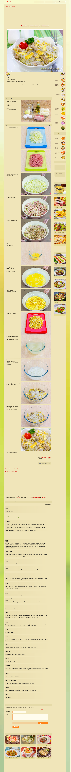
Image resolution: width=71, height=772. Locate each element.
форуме (18, 497)
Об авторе (60, 1)
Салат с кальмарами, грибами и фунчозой (44, 754)
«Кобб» (60, 259)
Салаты (13, 6)
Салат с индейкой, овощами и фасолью (60, 285)
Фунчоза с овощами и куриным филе (28, 754)
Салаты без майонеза (16, 468)
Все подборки (58, 162)
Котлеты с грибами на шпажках (60, 202)
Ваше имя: (8, 711)
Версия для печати (46, 463)
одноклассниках (36, 497)
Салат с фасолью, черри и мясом (60, 227)
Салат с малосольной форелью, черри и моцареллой (60, 310)
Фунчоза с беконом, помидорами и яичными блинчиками (12, 741)
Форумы (50, 1)
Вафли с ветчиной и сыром (60, 214)
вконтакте (30, 497)
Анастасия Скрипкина (46, 457)
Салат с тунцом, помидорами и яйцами (60, 272)
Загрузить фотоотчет (42, 724)
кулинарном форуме (40, 709)
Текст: (7, 714)
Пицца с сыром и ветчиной (60, 240)
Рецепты (8, 6)
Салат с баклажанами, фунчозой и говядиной (44, 741)
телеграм (43, 497)
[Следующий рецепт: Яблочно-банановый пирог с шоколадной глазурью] (51, 74)
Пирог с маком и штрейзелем (60, 190)
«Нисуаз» (60, 297)
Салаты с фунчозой (15, 471)
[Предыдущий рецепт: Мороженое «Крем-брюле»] (18, 74)
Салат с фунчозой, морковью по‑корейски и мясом (12, 754)
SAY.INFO (8, 2)
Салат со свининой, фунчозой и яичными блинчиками (28, 741)
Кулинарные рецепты (39, 1)
